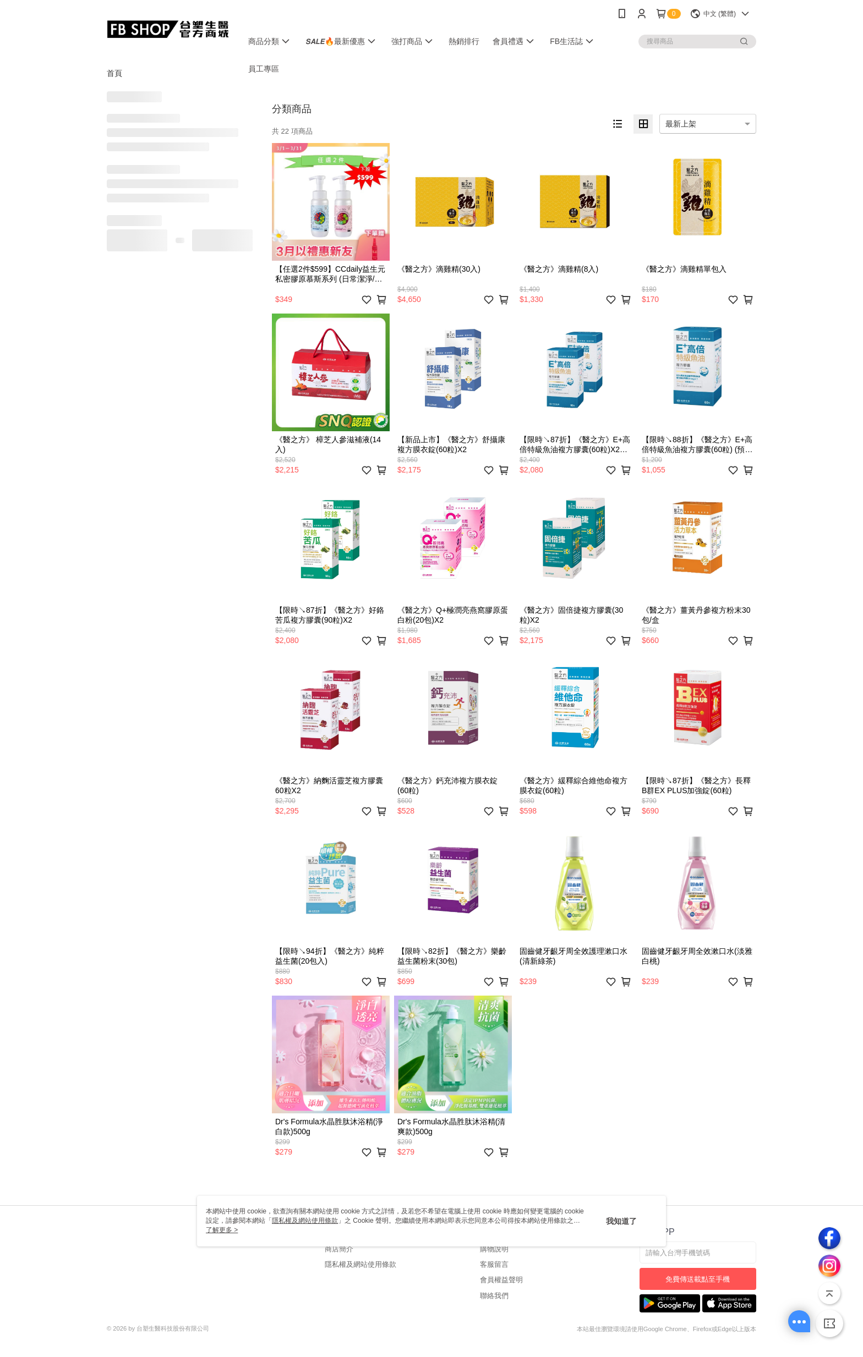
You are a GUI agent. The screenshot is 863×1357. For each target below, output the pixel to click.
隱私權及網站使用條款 (360, 1264)
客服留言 (494, 1264)
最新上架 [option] (680, 123)
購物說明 (494, 1249)
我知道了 (621, 1221)
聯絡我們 (494, 1296)
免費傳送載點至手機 (697, 1279)
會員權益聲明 (501, 1280)
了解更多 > (222, 1230)
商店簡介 (339, 1249)
